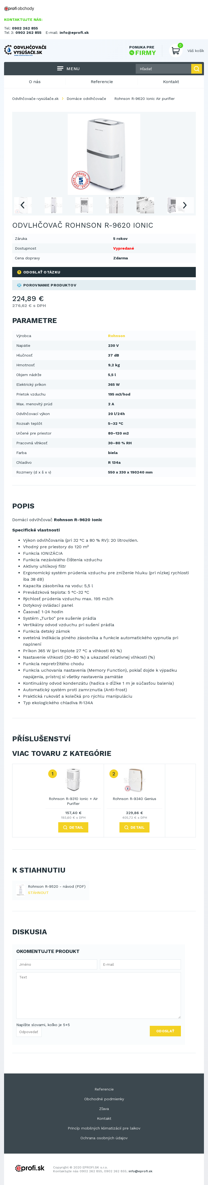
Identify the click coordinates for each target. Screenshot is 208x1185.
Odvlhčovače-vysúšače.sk (35, 98)
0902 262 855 (25, 28)
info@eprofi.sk (74, 32)
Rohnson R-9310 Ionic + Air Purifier (73, 801)
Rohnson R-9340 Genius (134, 798)
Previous (22, 205)
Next (185, 205)
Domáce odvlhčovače (86, 98)
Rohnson (116, 336)
